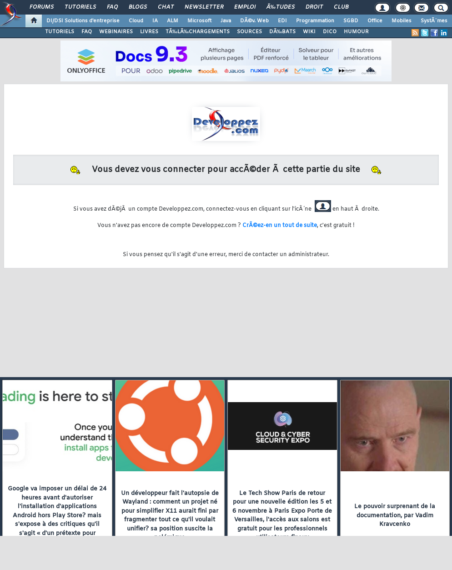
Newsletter (204, 7)
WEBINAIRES (116, 32)
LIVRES (149, 32)
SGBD (350, 21)
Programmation (315, 21)
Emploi (244, 7)
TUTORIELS (59, 32)
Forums (42, 7)
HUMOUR (356, 32)
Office (374, 21)
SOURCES (249, 32)
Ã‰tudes (281, 7)
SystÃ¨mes (434, 21)
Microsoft (199, 21)
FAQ (112, 7)
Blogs (138, 7)
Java (226, 21)
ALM (172, 21)
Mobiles (402, 21)
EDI (282, 21)
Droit (314, 7)
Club (341, 7)
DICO (329, 32)
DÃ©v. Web (254, 21)
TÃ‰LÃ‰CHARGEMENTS (198, 32)
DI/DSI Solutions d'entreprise (83, 21)
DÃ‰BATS (282, 32)
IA (155, 21)
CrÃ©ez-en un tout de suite (279, 225)
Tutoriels (80, 7)
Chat (166, 7)
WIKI (309, 32)
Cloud (136, 21)
